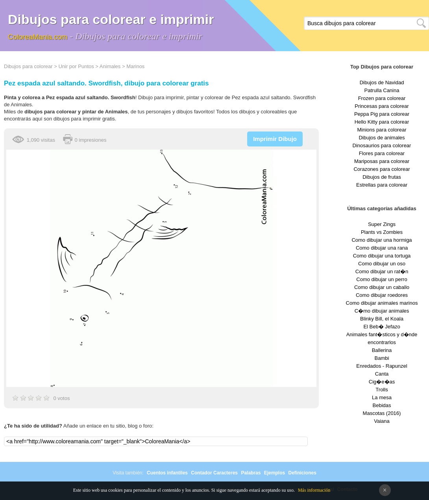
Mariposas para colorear (381, 161)
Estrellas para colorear (381, 185)
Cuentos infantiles (167, 473)
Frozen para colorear (382, 98)
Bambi (382, 358)
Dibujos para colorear (28, 66)
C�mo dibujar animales (382, 311)
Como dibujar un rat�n (381, 271)
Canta (382, 374)
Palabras (251, 473)
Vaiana (382, 421)
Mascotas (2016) (382, 413)
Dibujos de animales (382, 138)
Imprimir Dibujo (275, 138)
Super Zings (382, 224)
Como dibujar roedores (382, 295)
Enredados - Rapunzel (381, 366)
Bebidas (382, 405)
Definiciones (302, 473)
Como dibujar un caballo (381, 287)
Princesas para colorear (382, 106)
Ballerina (382, 350)
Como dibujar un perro (381, 279)
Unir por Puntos (76, 66)
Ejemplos (274, 473)
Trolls (381, 390)
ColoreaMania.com (37, 37)
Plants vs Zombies (382, 232)
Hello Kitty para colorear (382, 122)
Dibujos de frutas (381, 177)
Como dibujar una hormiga (381, 240)
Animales (110, 66)
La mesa (382, 397)
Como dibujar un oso (381, 264)
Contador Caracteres (214, 473)
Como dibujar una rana (382, 248)
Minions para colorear (381, 130)
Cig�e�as (382, 382)
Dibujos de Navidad (382, 82)
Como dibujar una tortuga (382, 256)
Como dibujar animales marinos (382, 303)
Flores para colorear (382, 153)
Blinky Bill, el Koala (381, 319)
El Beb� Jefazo (381, 327)
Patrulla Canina (381, 90)
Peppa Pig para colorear (381, 114)
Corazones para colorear (381, 169)
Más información (314, 490)
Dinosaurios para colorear (382, 145)
